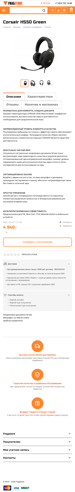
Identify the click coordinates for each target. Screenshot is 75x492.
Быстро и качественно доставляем (37, 355)
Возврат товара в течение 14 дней (37, 412)
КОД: (5, 222)
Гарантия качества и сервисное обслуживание (37, 383)
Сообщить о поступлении (37, 241)
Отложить (65, 222)
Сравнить (65, 226)
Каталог (4, 10)
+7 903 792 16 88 (63, 3)
